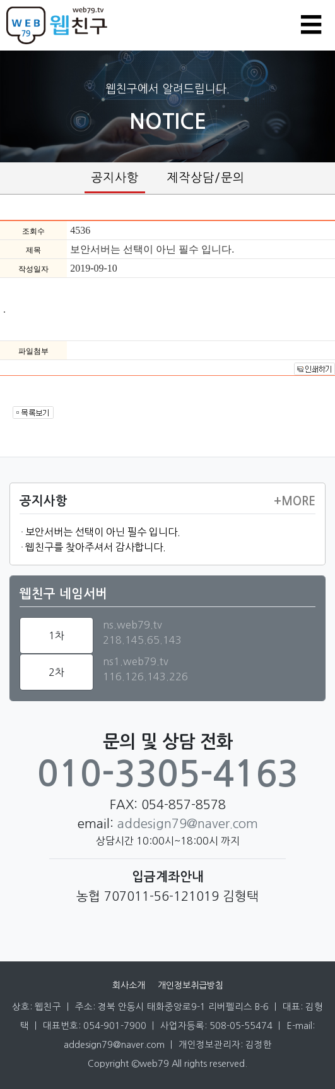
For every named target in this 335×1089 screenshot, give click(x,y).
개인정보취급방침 (190, 985)
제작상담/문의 (206, 178)
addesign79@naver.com (187, 823)
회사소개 (128, 985)
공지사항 (115, 178)
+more (294, 501)
